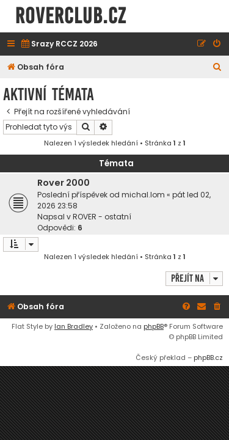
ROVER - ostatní (102, 216)
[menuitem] (59, 44)
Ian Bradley (73, 326)
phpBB (154, 326)
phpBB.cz (208, 357)
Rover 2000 (63, 183)
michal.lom (143, 194)
